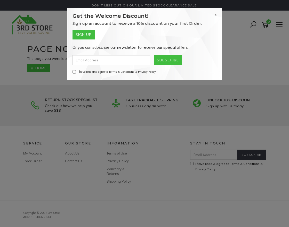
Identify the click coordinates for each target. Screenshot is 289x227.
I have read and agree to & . (115, 72)
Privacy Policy (147, 72)
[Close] (215, 14)
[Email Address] (111, 60)
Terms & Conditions (121, 72)
